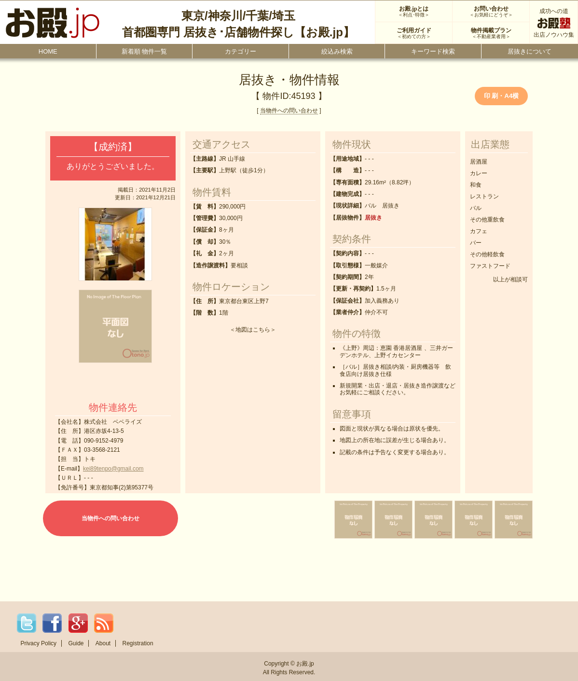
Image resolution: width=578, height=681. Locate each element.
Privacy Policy (38, 643)
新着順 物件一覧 (144, 51)
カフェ (478, 231)
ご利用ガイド (413, 33)
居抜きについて (529, 51)
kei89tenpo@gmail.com (113, 468)
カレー (478, 173)
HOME (48, 51)
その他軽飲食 (487, 254)
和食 (476, 184)
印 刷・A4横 (501, 95)
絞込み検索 (337, 51)
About (103, 643)
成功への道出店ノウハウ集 (554, 23)
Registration (138, 643)
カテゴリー (240, 51)
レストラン (484, 196)
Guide (75, 643)
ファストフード (490, 266)
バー (476, 242)
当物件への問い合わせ (289, 110)
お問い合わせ (491, 11)
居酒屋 (478, 161)
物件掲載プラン (491, 33)
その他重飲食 (487, 219)
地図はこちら (252, 329)
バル (476, 208)
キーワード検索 (433, 51)
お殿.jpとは (413, 11)
